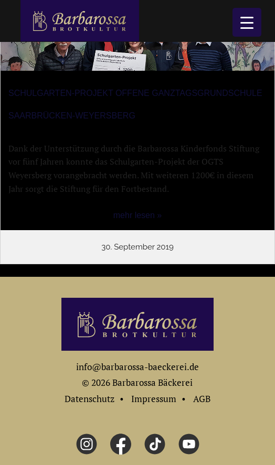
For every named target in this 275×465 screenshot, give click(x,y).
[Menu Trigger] (246, 22)
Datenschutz (89, 399)
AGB (201, 399)
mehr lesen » (137, 215)
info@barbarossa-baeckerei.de (137, 367)
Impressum (153, 399)
